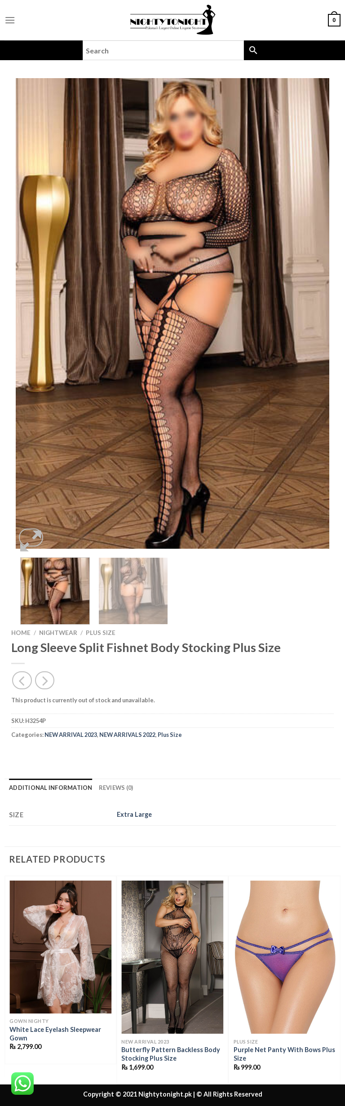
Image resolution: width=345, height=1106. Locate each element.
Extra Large (134, 814)
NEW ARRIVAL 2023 (70, 734)
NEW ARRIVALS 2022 (127, 734)
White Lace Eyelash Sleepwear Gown (55, 1034)
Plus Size (100, 632)
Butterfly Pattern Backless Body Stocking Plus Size (170, 1054)
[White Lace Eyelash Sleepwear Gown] (60, 947)
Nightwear (58, 632)
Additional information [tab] (51, 787)
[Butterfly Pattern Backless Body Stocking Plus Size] (172, 957)
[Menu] (9, 20)
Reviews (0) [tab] (116, 787)
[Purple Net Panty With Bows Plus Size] (285, 957)
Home (21, 632)
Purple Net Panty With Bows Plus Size (284, 1054)
